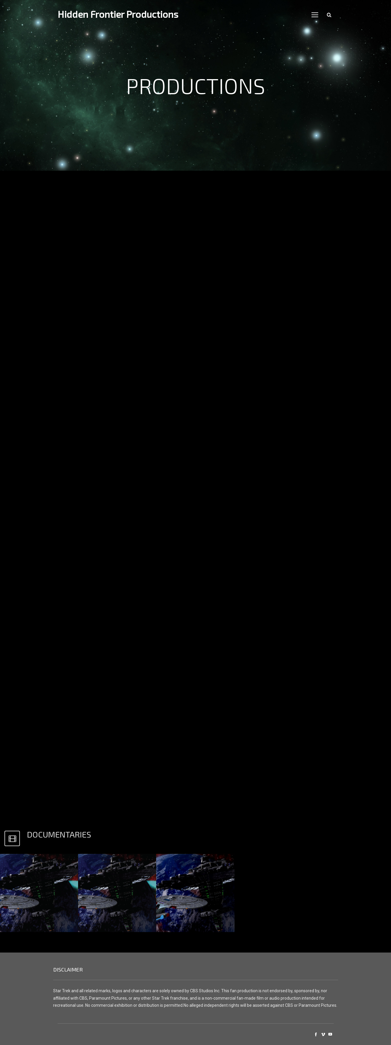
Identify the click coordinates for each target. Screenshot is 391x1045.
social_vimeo (323, 1034)
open (315, 15)
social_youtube (330, 1034)
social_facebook (315, 1034)
